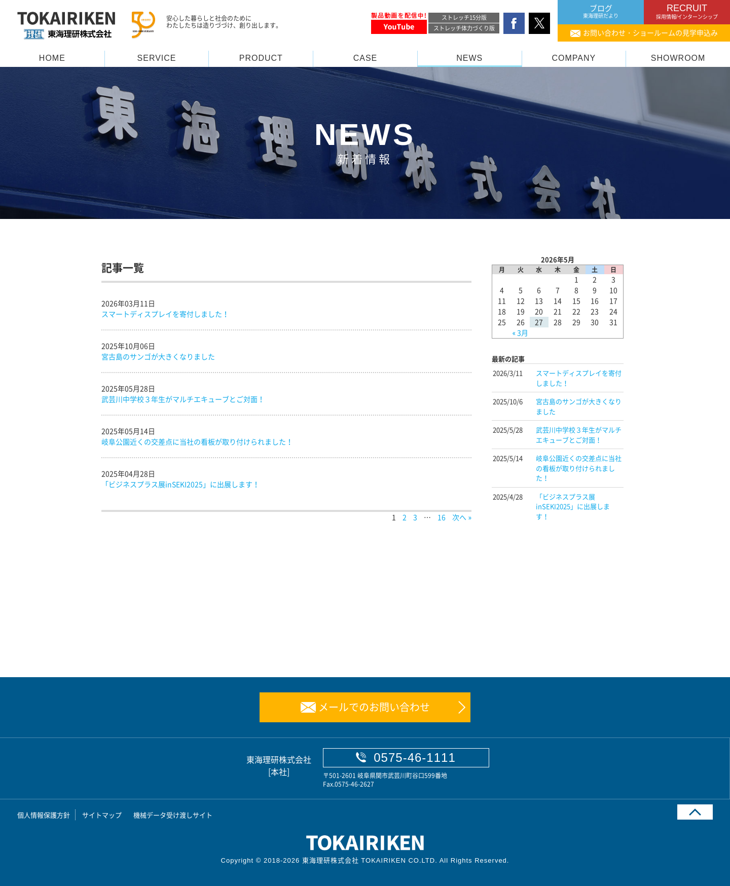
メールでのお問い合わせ (374, 706)
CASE (365, 58)
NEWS (469, 58)
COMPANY (574, 58)
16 (441, 517)
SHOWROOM (678, 58)
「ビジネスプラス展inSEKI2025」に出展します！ (180, 484)
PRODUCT (261, 58)
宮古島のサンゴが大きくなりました (158, 356)
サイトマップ (102, 815)
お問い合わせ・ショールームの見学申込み (650, 32)
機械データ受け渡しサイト (172, 815)
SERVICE (156, 58)
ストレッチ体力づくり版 (464, 28)
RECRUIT (687, 11)
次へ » (461, 517)
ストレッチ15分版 (464, 17)
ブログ (601, 11)
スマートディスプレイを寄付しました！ (165, 314)
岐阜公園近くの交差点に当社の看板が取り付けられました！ (197, 441)
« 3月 (521, 332)
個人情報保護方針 (43, 815)
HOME (52, 58)
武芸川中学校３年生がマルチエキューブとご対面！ (183, 399)
